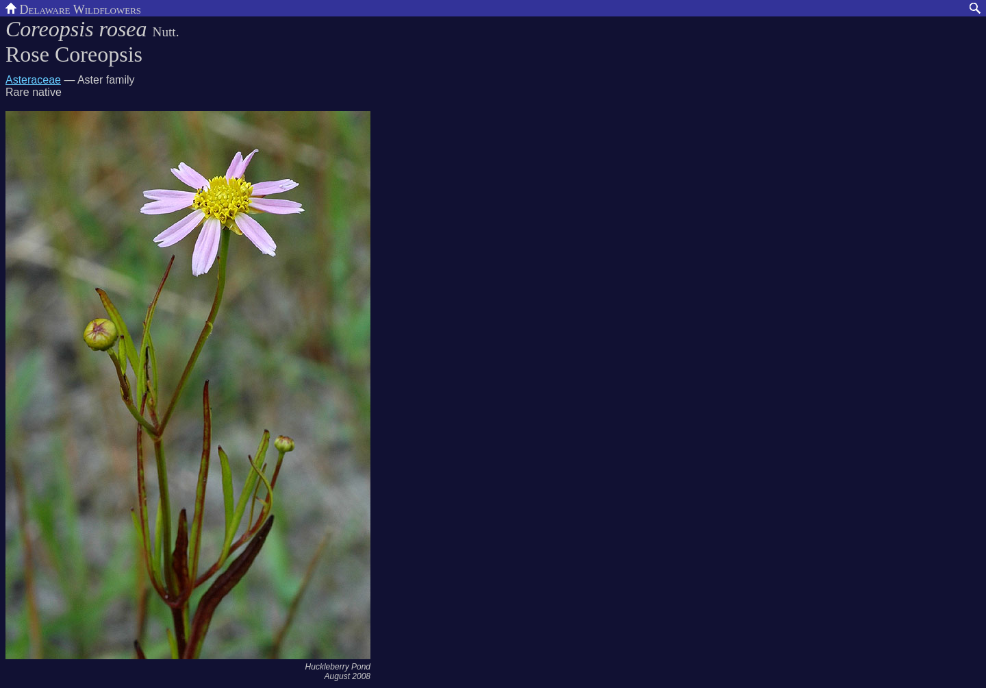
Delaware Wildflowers (73, 8)
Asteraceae (33, 80)
